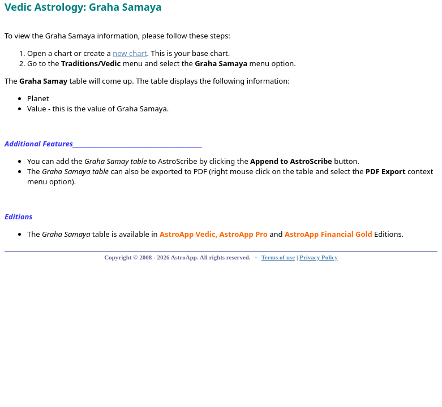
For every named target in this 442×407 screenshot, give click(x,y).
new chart (130, 53)
